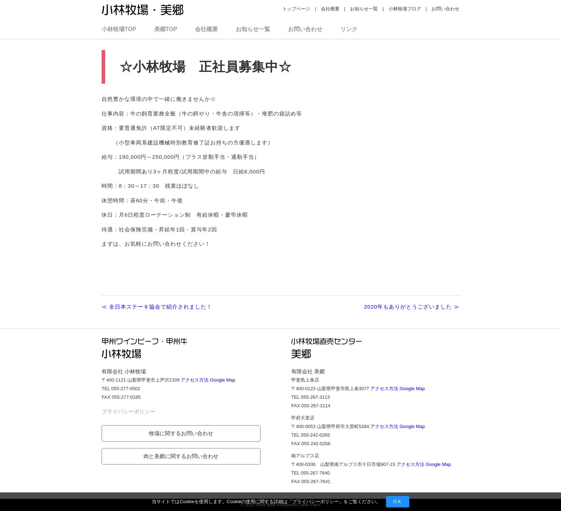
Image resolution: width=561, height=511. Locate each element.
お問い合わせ (445, 8)
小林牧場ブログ (405, 8)
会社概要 (330, 8)
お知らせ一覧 (364, 8)
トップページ (296, 8)
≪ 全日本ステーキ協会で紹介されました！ (157, 307)
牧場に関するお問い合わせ (181, 433)
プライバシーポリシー (315, 501)
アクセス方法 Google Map (208, 380)
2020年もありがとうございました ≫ (411, 307)
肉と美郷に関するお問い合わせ (181, 456)
